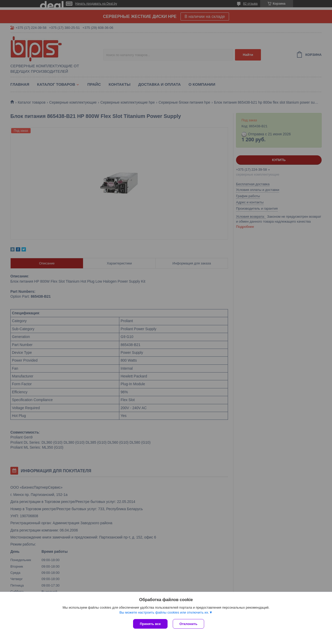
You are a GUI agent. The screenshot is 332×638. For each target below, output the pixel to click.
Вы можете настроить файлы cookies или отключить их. (164, 612)
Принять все (150, 624)
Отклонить (188, 624)
